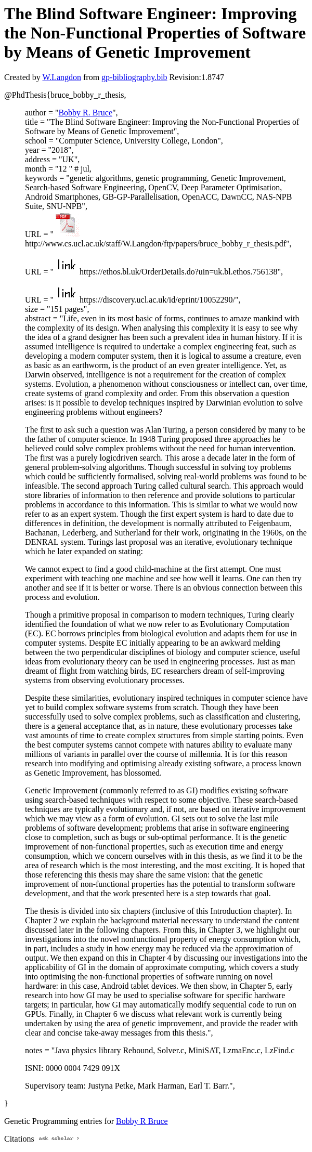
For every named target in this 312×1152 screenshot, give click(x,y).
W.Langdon (61, 77)
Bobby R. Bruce (85, 112)
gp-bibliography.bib (134, 77)
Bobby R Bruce (142, 1121)
